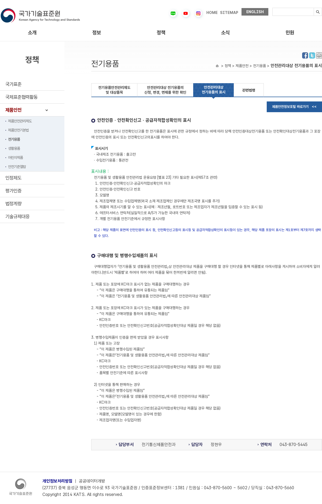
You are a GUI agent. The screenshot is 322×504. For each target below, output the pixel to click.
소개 (32, 33)
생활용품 (14, 148)
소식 (225, 33)
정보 (96, 33)
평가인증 (13, 190)
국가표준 (13, 84)
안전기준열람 (17, 167)
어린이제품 (15, 157)
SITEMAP (229, 12)
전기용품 (14, 139)
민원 (290, 33)
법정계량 (13, 203)
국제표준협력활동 (21, 97)
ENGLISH (255, 12)
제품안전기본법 (18, 130)
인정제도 (13, 178)
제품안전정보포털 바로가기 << (294, 107)
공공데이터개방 (92, 481)
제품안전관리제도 (20, 121)
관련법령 (248, 90)
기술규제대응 (17, 216)
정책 (161, 33)
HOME (212, 12)
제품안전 (13, 110)
